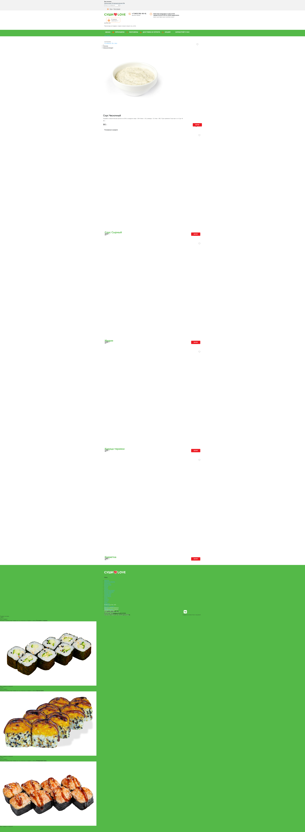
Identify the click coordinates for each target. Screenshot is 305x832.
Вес (113, 43)
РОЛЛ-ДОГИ (107, 596)
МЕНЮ (107, 32)
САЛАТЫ (106, 599)
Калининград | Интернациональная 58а (114, 3)
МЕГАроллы (107, 583)
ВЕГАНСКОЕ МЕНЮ (109, 590)
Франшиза (107, 603)
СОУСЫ (106, 600)
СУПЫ (105, 597)
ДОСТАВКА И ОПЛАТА (151, 32)
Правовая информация (109, 610)
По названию (107, 43)
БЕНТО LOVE (107, 584)
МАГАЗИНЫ (133, 32)
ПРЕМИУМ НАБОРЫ (109, 581)
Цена (115, 43)
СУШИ (106, 587)
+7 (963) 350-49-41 (139, 14)
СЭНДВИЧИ (107, 594)
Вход (111, 9)
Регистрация (117, 9)
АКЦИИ (167, 32)
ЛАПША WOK (107, 593)
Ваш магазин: (108, 1)
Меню (105, 602)
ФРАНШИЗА (119, 32)
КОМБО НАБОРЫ (108, 592)
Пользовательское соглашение (111, 609)
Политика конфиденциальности (111, 607)
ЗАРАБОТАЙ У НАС (182, 32)
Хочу (197, 125)
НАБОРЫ (106, 580)
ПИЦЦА (106, 589)
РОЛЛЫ (106, 586)
